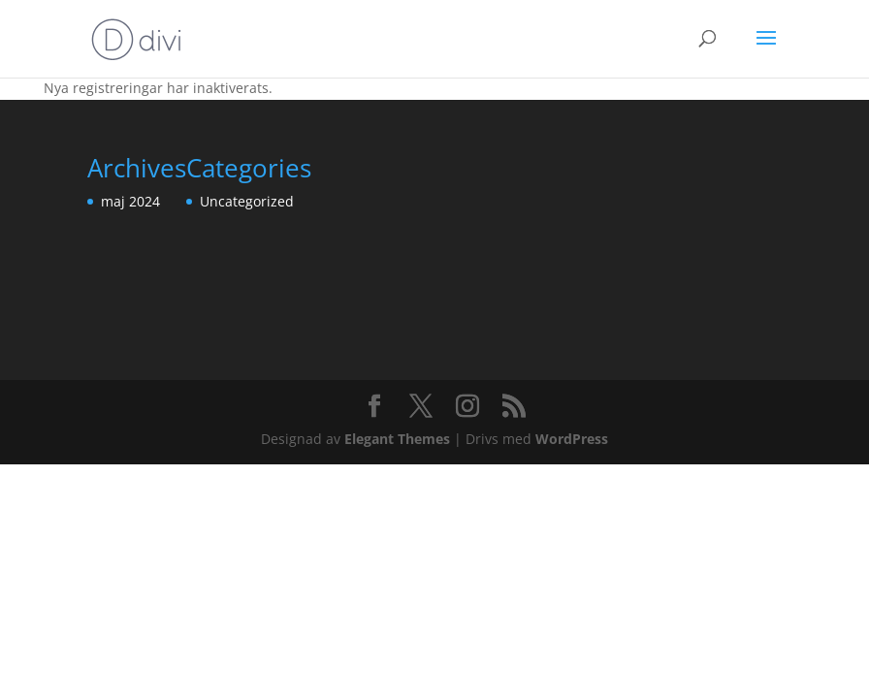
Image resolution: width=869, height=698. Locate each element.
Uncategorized (247, 201)
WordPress (571, 438)
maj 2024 (130, 201)
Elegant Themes (397, 438)
